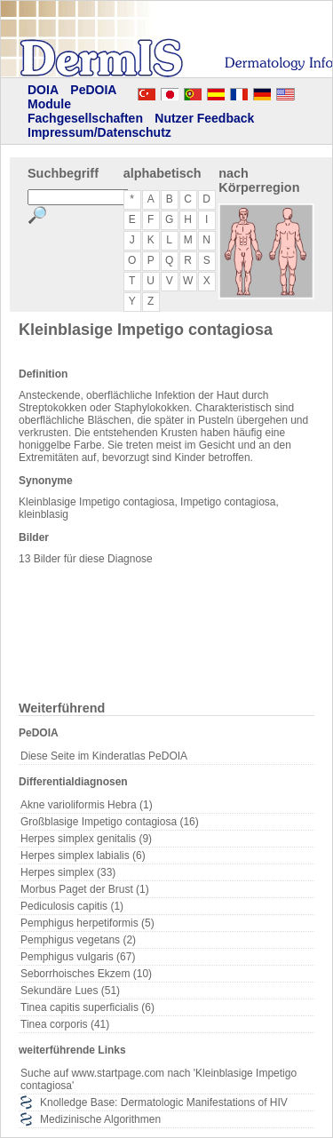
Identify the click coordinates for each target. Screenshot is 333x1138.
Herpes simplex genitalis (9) (86, 838)
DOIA (43, 90)
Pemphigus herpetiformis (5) (87, 923)
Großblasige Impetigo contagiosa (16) (109, 822)
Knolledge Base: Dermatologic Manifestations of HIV (164, 1102)
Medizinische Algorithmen (100, 1119)
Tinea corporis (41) (64, 1024)
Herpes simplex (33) (67, 872)
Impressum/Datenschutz (99, 132)
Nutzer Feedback (204, 118)
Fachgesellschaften (85, 118)
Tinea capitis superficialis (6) (87, 1007)
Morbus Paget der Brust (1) (84, 889)
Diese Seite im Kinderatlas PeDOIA (103, 756)
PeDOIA (93, 90)
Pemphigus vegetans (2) (78, 940)
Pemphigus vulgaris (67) (77, 957)
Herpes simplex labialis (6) (83, 855)
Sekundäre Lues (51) (70, 990)
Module (49, 104)
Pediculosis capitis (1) (71, 906)
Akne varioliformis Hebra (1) (86, 805)
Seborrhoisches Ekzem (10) (86, 973)
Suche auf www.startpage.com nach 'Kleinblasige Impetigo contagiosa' (158, 1079)
